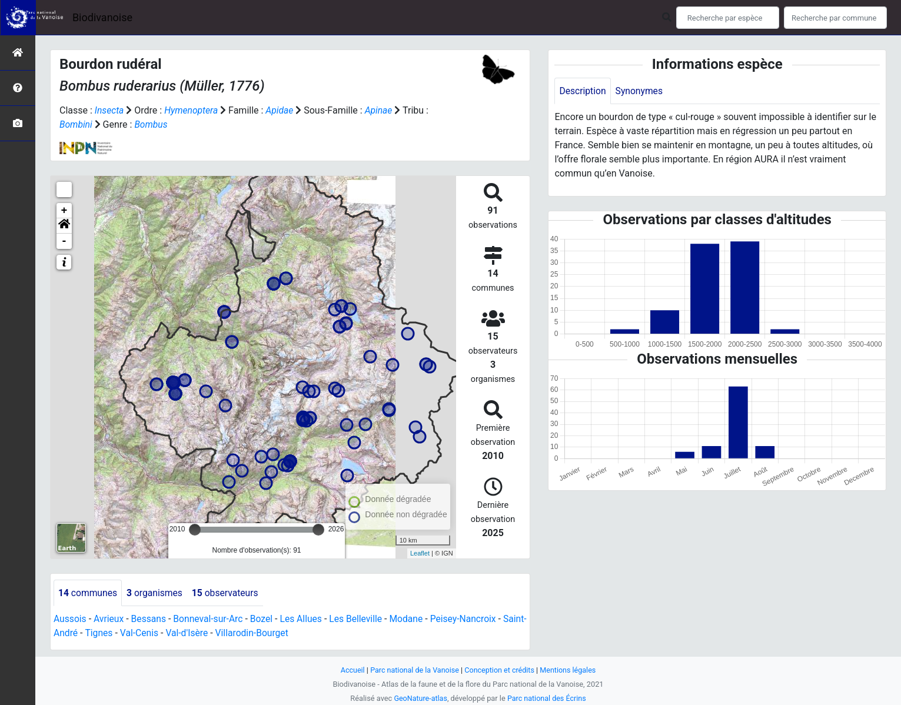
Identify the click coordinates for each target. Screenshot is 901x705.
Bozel (265, 619)
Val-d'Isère (213, 633)
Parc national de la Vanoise (413, 670)
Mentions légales (570, 670)
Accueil (350, 670)
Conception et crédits (500, 670)
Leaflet (420, 553)
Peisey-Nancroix (471, 619)
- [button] (64, 241)
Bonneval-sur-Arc (211, 619)
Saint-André (78, 633)
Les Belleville (361, 619)
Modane (413, 619)
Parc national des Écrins (547, 698)
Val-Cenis (164, 633)
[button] (64, 226)
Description (583, 91)
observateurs (228, 592)
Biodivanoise (102, 17)
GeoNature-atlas (420, 698)
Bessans (150, 619)
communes (88, 592)
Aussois (70, 619)
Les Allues (305, 619)
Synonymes (640, 91)
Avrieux (109, 619)
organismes (156, 592)
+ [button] (64, 211)
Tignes (123, 633)
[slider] (195, 530)
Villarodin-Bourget (279, 633)
